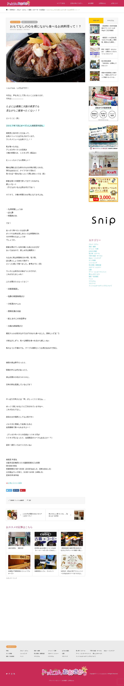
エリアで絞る (61, 3)
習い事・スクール (80, 650)
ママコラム (110, 20)
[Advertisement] (45, 602)
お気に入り (114, 3)
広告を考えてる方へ (76, 3)
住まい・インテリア (109, 650)
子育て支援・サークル (96, 650)
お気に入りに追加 (15, 483)
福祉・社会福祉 (10, 656)
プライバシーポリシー (55, 680)
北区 (30, 500)
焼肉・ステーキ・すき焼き (29, 22)
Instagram (11, 673)
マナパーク (65, 656)
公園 (63, 653)
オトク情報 (9, 653)
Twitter (6, 673)
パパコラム (51, 656)
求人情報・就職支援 (39, 653)
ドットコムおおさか (101, 673)
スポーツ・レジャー (53, 653)
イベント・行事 (52, 650)
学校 (7, 650)
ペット (22, 656)
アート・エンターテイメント (83, 653)
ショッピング (23, 653)
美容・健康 (37, 650)
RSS (14, 673)
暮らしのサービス (97, 653)
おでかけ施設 (65, 650)
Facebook (9, 673)
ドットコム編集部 (19, 500)
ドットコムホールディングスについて (86, 656)
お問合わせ (102, 3)
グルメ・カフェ (15, 22)
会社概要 (90, 3)
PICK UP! (96, 20)
